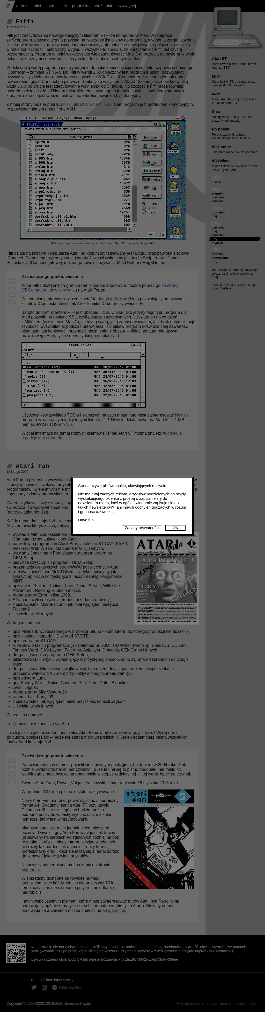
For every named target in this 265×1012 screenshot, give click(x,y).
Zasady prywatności (142, 527)
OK (175, 527)
